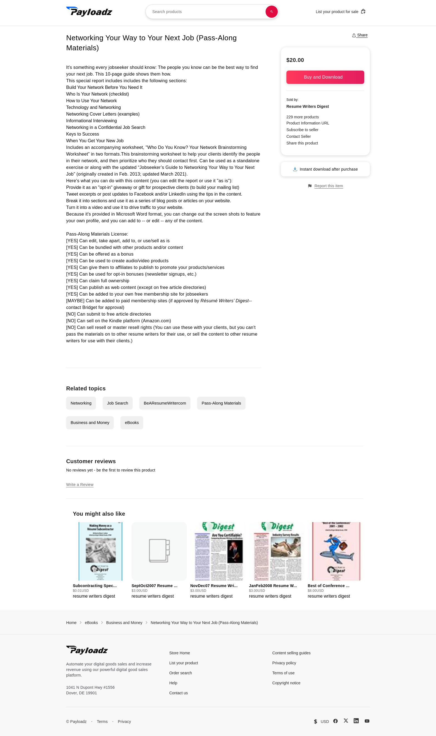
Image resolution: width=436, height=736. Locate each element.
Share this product (302, 143)
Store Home (179, 653)
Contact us (178, 693)
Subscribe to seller (302, 130)
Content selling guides (291, 653)
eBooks (132, 422)
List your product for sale (341, 11)
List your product (183, 663)
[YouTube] (367, 721)
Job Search (117, 403)
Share (360, 35)
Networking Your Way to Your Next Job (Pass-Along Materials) (204, 622)
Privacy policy (284, 663)
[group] (100, 561)
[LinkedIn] (356, 720)
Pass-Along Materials (221, 403)
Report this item (325, 186)
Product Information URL (307, 123)
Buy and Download (325, 77)
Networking (81, 403)
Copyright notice (286, 683)
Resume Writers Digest (307, 106)
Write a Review (79, 484)
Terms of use (283, 673)
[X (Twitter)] (346, 720)
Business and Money (90, 422)
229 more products (302, 117)
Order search (180, 673)
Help (173, 683)
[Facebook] (335, 721)
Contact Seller (298, 136)
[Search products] (272, 12)
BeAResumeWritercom (165, 403)
